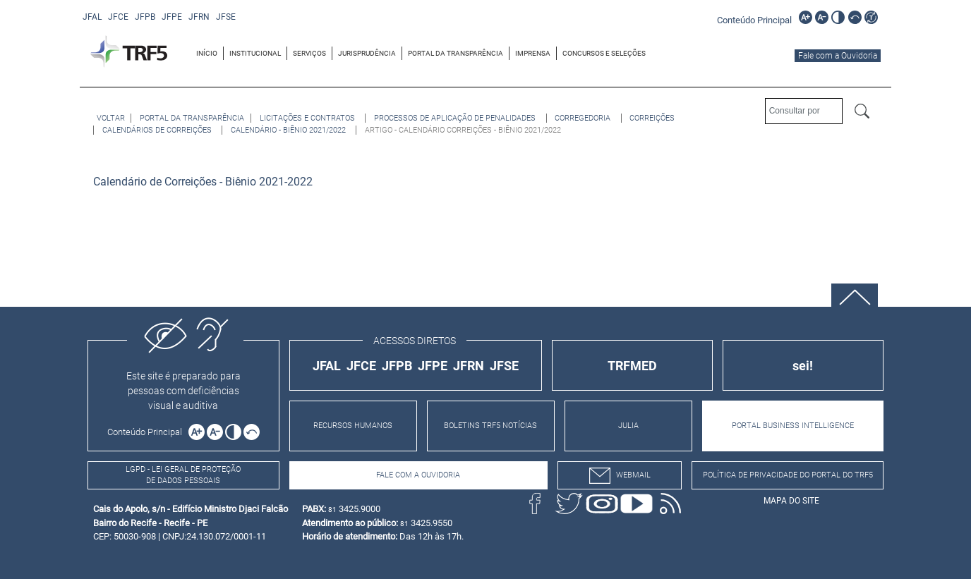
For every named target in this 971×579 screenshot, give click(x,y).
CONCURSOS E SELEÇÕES (604, 53)
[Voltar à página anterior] (110, 118)
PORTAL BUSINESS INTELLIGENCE (793, 425)
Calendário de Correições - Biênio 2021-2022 (203, 181)
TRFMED (632, 365)
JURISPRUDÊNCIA (367, 53)
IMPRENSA (532, 53)
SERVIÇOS (309, 53)
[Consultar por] (804, 111)
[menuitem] (207, 53)
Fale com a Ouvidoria (837, 56)
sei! (802, 365)
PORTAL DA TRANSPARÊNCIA (455, 53)
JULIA (628, 425)
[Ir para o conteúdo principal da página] (756, 19)
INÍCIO (206, 53)
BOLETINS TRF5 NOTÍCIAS (490, 425)
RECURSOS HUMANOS (352, 425)
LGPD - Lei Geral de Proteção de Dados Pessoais (183, 475)
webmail (620, 476)
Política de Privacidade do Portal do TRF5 (788, 475)
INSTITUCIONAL (255, 53)
